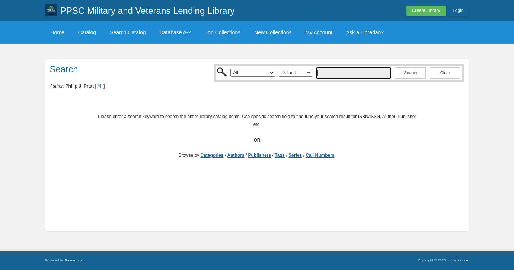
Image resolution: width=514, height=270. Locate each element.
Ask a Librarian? (365, 32)
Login (458, 10)
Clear (445, 72)
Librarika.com (458, 260)
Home (57, 32)
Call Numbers (320, 155)
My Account (319, 32)
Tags (280, 155)
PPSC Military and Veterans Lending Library (147, 11)
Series (295, 155)
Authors (236, 155)
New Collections (272, 32)
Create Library (426, 10)
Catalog (87, 32)
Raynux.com (74, 260)
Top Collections (222, 32)
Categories (212, 155)
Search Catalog (128, 32)
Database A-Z (176, 32)
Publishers (259, 155)
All (100, 86)
